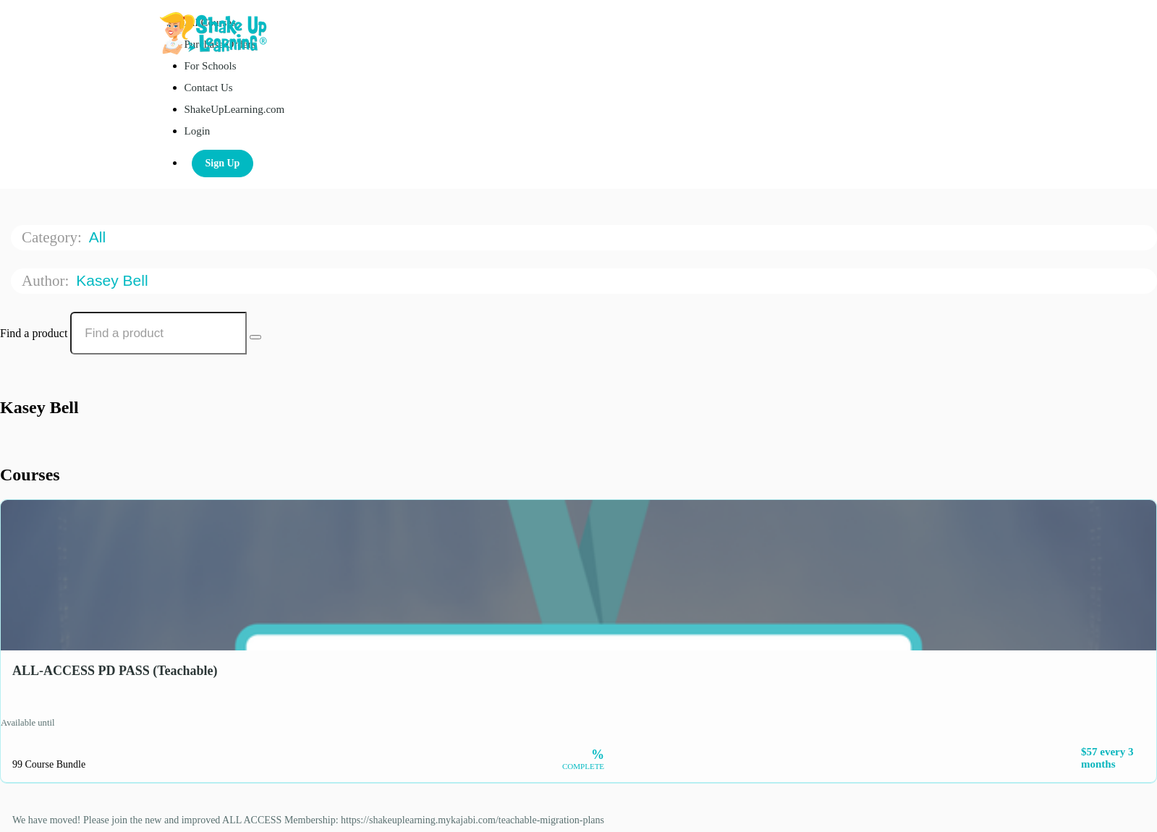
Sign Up (222, 163)
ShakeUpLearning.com (235, 109)
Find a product (33, 333)
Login (198, 131)
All (99, 237)
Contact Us (209, 87)
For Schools (211, 66)
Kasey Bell (114, 280)
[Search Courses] (255, 337)
